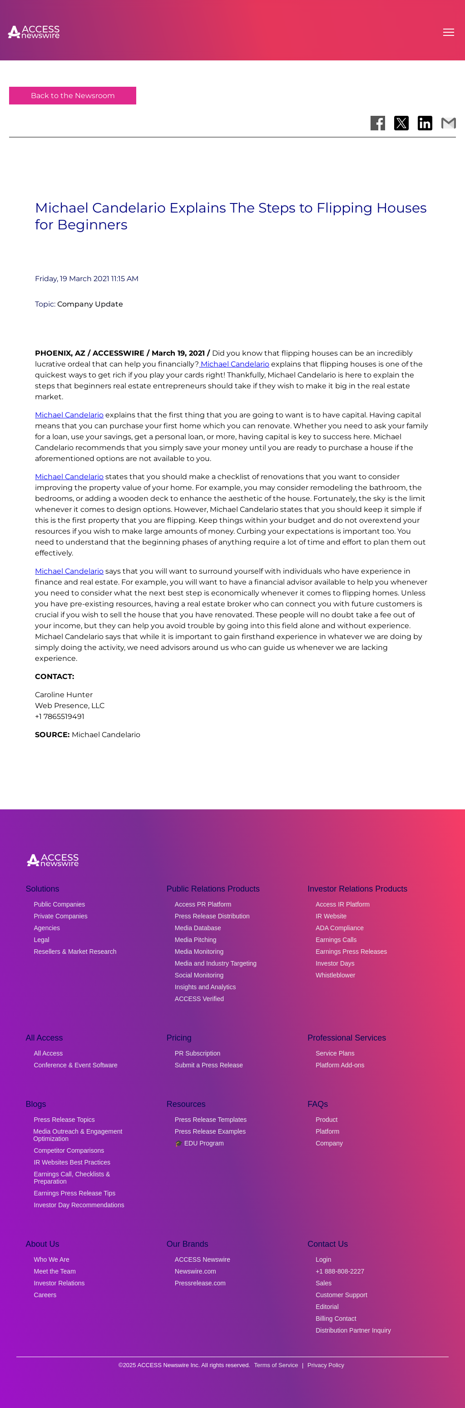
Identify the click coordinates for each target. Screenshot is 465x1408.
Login (323, 1259)
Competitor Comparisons (69, 1150)
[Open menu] (449, 32)
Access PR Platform (203, 904)
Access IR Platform (343, 904)
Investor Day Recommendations (79, 1205)
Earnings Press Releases (351, 951)
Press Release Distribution (212, 916)
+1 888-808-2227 (340, 1271)
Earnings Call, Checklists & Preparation (72, 1177)
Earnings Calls (336, 939)
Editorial (327, 1306)
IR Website (331, 916)
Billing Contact (336, 1318)
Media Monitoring (199, 951)
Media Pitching (196, 939)
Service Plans (335, 1053)
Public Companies (59, 904)
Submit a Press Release (209, 1065)
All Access (48, 1053)
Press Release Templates (211, 1119)
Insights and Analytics (205, 987)
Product (326, 1119)
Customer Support (341, 1295)
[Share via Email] (448, 123)
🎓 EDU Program (199, 1143)
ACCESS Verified (199, 998)
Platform (327, 1131)
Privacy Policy (325, 1365)
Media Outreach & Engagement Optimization (77, 1135)
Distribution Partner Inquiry (353, 1330)
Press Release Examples (210, 1131)
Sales (323, 1283)
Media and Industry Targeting (216, 963)
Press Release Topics (64, 1119)
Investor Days (335, 963)
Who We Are (51, 1259)
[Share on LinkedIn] (425, 123)
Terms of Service (276, 1365)
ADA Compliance (340, 928)
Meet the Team (54, 1271)
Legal (41, 939)
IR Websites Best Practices (72, 1162)
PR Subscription (197, 1053)
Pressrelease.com (200, 1283)
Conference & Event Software (75, 1065)
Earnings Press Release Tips (74, 1193)
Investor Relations (59, 1283)
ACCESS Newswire (202, 1259)
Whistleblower (335, 975)
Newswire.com (195, 1271)
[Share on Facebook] (378, 123)
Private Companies (60, 916)
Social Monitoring (199, 975)
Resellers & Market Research (75, 951)
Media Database (198, 928)
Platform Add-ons (340, 1065)
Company (329, 1143)
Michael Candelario (234, 364)
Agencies (47, 928)
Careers (45, 1295)
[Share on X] (401, 123)
